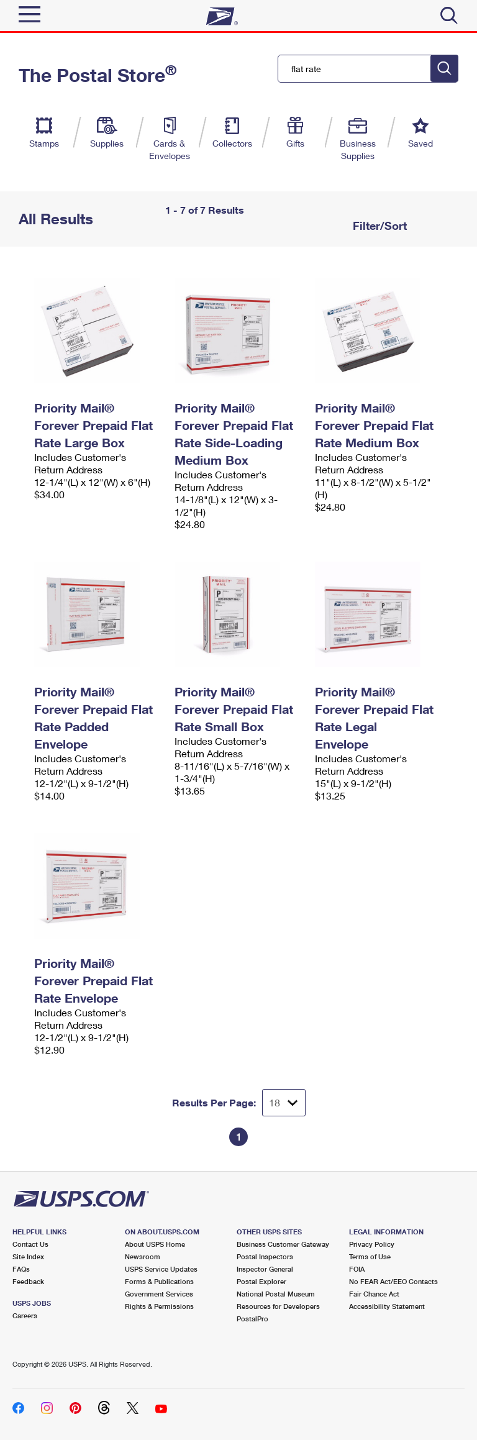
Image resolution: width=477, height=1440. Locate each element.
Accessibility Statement (387, 1306)
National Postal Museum (276, 1294)
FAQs (21, 1269)
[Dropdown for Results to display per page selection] (284, 1102)
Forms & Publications (159, 1281)
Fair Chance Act (374, 1294)
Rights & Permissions (159, 1306)
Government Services (159, 1294)
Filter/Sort (378, 225)
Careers (24, 1315)
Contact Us (30, 1244)
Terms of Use (370, 1256)
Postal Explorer (261, 1281)
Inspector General (265, 1269)
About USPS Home (155, 1244)
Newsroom (142, 1256)
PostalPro (252, 1319)
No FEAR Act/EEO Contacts (393, 1281)
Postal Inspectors (265, 1256)
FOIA (357, 1269)
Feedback (28, 1281)
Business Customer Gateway (283, 1244)
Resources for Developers (278, 1306)
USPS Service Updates (161, 1269)
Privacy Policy (371, 1244)
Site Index (28, 1256)
